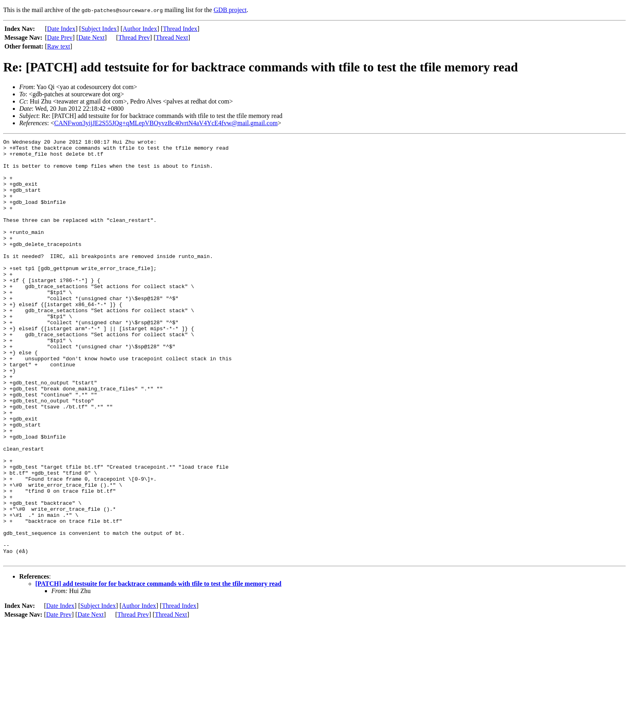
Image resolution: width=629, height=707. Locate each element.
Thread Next (172, 37)
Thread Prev (134, 37)
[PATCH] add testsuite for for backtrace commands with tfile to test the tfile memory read (158, 667)
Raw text (58, 46)
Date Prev (60, 37)
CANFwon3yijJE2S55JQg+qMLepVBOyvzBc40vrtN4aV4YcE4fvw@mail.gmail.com (166, 123)
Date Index (61, 28)
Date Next (92, 37)
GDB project (230, 9)
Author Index (140, 28)
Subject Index (99, 28)
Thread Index (180, 28)
